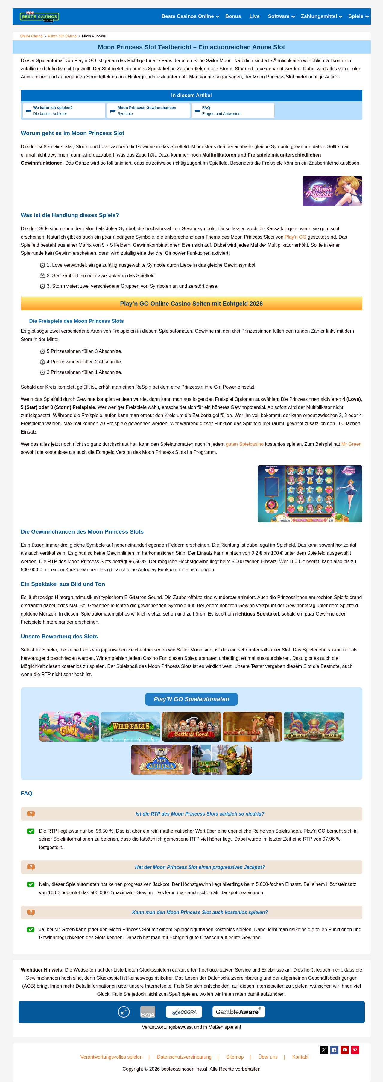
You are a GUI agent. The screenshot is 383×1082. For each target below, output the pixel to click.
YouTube (345, 1050)
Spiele (355, 16)
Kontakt (300, 1057)
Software (279, 16)
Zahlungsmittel (319, 16)
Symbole (153, 110)
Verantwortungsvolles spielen (111, 1057)
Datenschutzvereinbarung (184, 1057)
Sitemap (235, 1057)
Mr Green (351, 444)
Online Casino (31, 36)
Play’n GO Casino (62, 36)
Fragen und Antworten (237, 110)
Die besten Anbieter (68, 110)
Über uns (268, 1057)
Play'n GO (295, 237)
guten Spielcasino (245, 444)
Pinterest (355, 1050)
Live (255, 16)
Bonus (233, 16)
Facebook (334, 1050)
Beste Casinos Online (188, 16)
